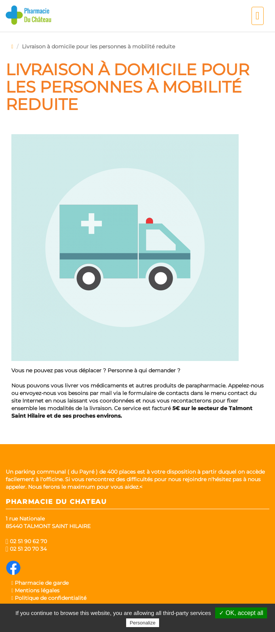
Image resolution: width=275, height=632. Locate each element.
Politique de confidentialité (48, 598)
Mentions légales (35, 590)
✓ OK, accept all (241, 613)
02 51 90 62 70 (26, 541)
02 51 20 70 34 (26, 548)
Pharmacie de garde (40, 582)
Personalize (143, 623)
